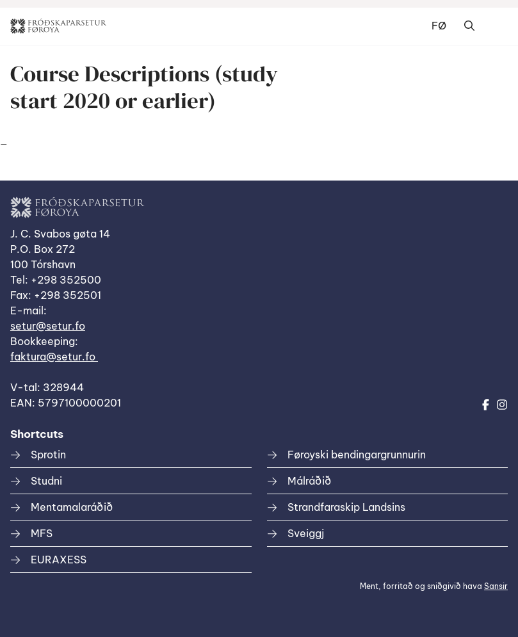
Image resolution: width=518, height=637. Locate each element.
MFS (42, 533)
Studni (46, 480)
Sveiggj (305, 533)
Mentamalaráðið (72, 507)
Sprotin (48, 454)
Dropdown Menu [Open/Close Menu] (495, 26)
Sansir (496, 586)
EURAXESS (58, 559)
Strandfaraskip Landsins (346, 507)
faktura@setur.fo (54, 356)
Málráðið (309, 480)
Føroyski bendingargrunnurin (356, 454)
